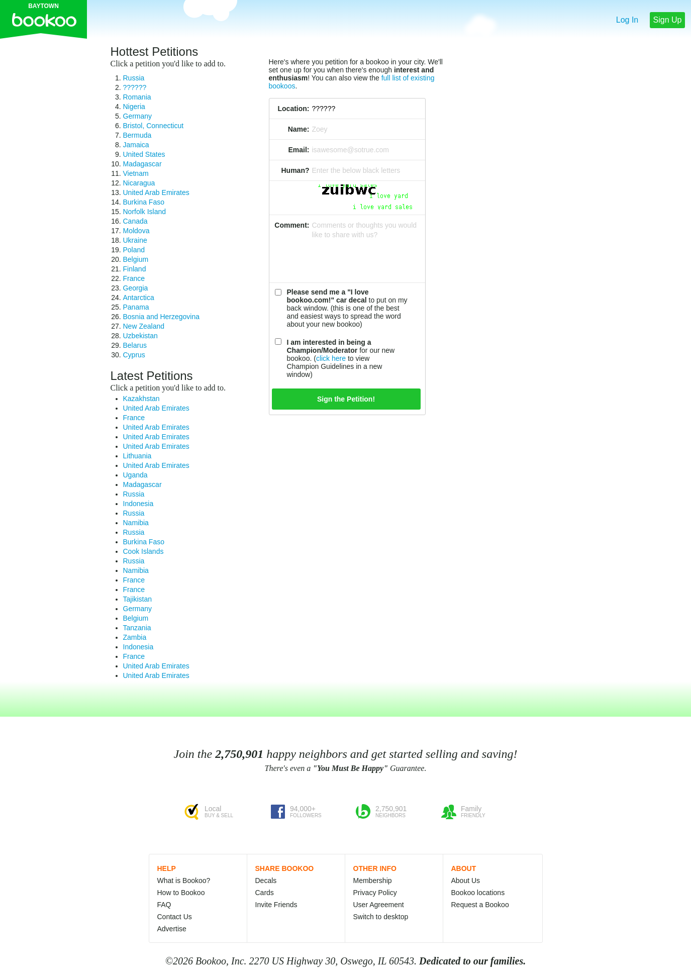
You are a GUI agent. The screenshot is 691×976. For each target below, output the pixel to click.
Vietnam (136, 173)
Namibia (136, 523)
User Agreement (378, 905)
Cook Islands (143, 551)
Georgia (135, 288)
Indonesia (138, 504)
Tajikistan (137, 599)
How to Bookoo (181, 893)
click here (331, 358)
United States (144, 154)
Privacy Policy (375, 893)
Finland (134, 269)
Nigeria (134, 107)
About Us (465, 880)
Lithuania (137, 456)
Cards (264, 893)
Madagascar (142, 164)
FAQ (164, 905)
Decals (266, 880)
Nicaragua (139, 183)
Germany (137, 116)
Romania (137, 97)
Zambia (135, 637)
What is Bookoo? (184, 880)
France (134, 278)
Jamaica (136, 145)
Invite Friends (276, 905)
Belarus (135, 345)
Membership (372, 880)
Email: (298, 150)
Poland (134, 250)
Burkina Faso (143, 202)
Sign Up (667, 20)
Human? (295, 170)
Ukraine (135, 240)
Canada (135, 221)
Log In (627, 20)
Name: (299, 129)
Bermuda (137, 135)
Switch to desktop (381, 917)
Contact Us (174, 917)
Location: (294, 109)
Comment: (291, 225)
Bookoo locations (478, 893)
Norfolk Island (144, 212)
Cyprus (134, 355)
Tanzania (137, 628)
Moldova (136, 231)
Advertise (171, 929)
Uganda (135, 475)
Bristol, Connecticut (153, 126)
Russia (134, 78)
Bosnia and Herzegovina (161, 317)
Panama (136, 307)
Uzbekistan (140, 336)
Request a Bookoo (480, 905)
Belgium (136, 259)
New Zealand (144, 326)
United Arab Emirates (156, 192)
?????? (135, 87)
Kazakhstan (141, 399)
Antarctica (138, 298)
